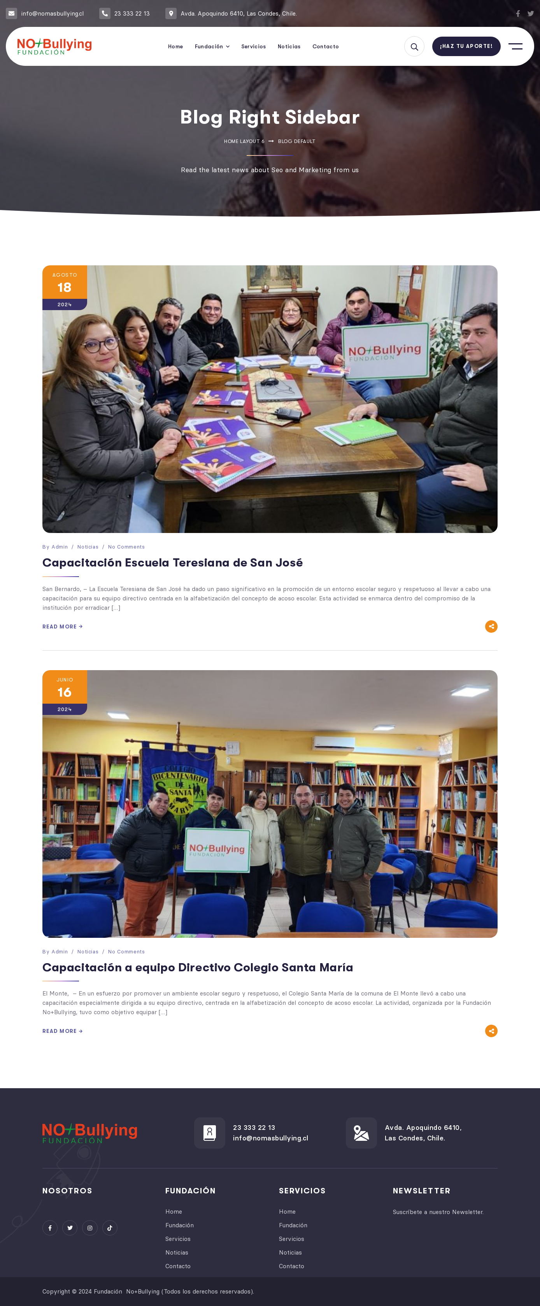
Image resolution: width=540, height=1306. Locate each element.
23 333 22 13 (132, 13)
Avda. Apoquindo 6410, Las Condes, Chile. (239, 13)
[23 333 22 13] (104, 13)
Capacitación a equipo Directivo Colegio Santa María (198, 967)
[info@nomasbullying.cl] (11, 13)
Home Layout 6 (244, 141)
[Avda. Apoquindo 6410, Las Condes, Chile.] (171, 13)
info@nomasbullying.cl (52, 13)
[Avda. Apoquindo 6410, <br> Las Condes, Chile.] (361, 1133)
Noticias (87, 547)
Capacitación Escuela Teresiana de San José (172, 562)
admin (59, 547)
